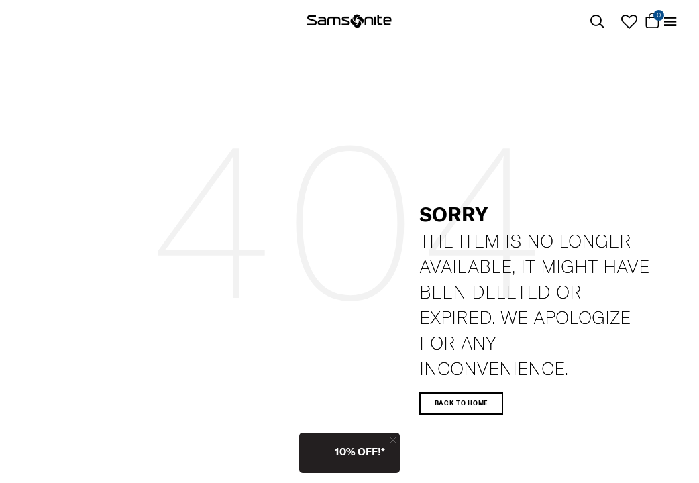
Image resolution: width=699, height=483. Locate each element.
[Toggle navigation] (670, 22)
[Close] (393, 439)
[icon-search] (597, 22)
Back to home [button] (461, 403)
